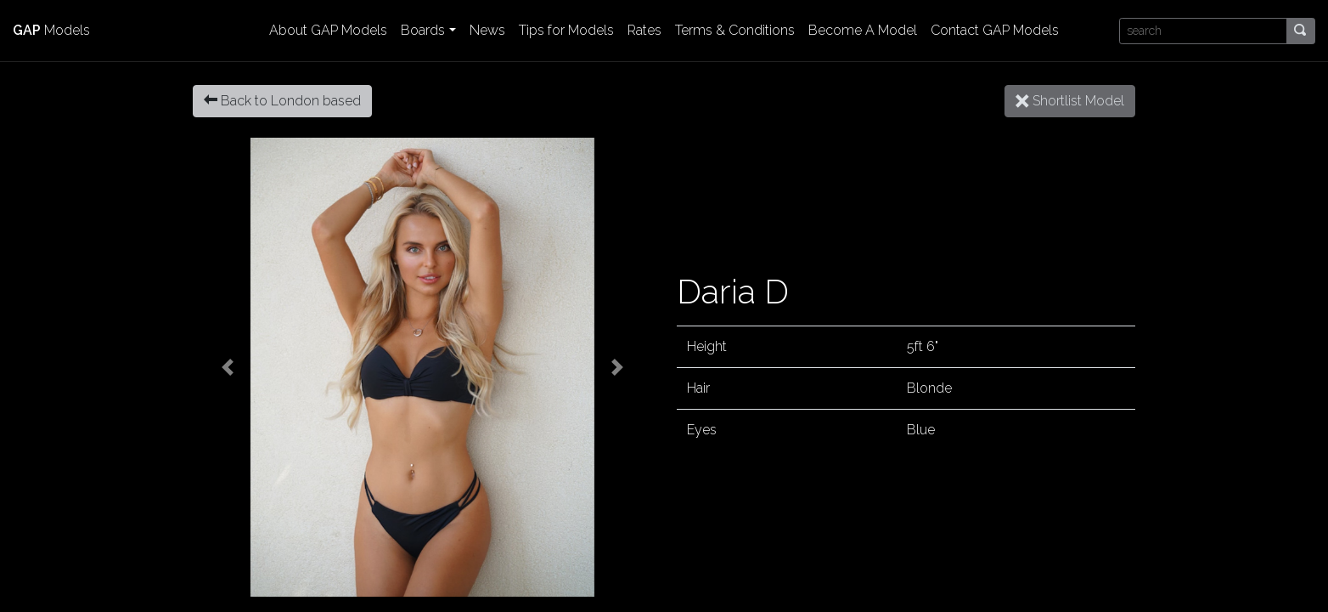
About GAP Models (328, 30)
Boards (423, 30)
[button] (227, 367)
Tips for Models (566, 30)
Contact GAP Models (995, 30)
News (487, 30)
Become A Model (862, 30)
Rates (644, 30)
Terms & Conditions (735, 30)
